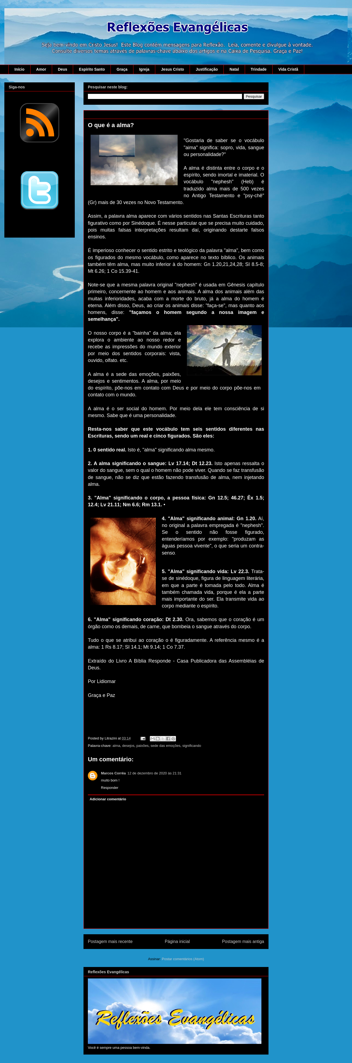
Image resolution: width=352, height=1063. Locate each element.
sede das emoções (165, 746)
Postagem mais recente (110, 941)
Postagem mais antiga (243, 941)
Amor (41, 69)
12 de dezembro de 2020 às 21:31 (154, 773)
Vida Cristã (288, 69)
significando (191, 746)
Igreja (144, 69)
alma (116, 746)
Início (19, 69)
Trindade (259, 69)
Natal (234, 69)
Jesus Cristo (172, 69)
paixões (142, 746)
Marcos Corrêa (113, 773)
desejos (128, 746)
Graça (122, 69)
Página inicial (177, 941)
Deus (62, 69)
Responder (109, 788)
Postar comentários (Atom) (183, 959)
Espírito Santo (92, 69)
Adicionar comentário (108, 799)
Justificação (207, 69)
